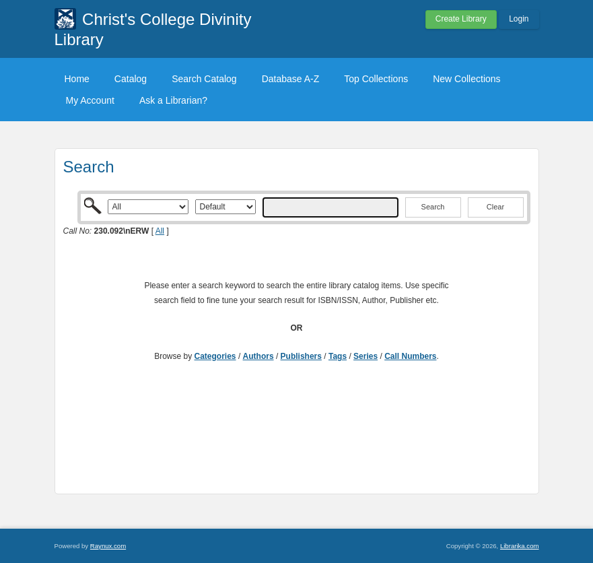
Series (365, 356)
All (159, 231)
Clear (495, 207)
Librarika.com (519, 546)
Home (77, 78)
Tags (337, 356)
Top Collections (376, 78)
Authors (258, 356)
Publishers (301, 356)
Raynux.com (108, 546)
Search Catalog (204, 78)
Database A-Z (291, 78)
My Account (90, 100)
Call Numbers (410, 356)
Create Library (461, 19)
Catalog (130, 78)
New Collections (466, 78)
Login (518, 19)
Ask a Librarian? (173, 100)
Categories (215, 356)
